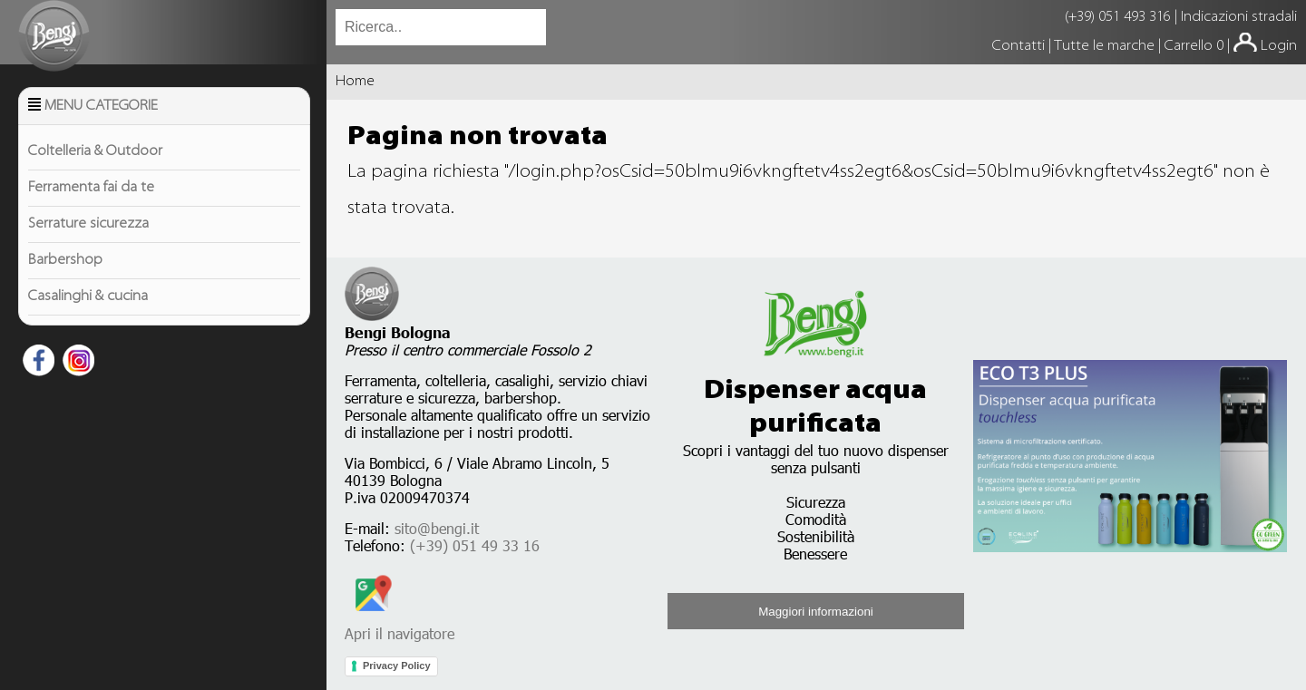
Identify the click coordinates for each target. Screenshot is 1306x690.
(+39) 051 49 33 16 (475, 545)
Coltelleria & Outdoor (95, 151)
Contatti (1020, 46)
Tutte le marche (1106, 46)
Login (1279, 46)
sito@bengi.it (437, 528)
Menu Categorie (101, 106)
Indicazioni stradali (1239, 17)
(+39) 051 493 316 (1118, 17)
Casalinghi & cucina (88, 296)
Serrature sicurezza (88, 224)
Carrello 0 (1194, 46)
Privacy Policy (397, 665)
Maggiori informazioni (815, 611)
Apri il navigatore (399, 624)
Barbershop (65, 260)
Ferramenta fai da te (91, 187)
